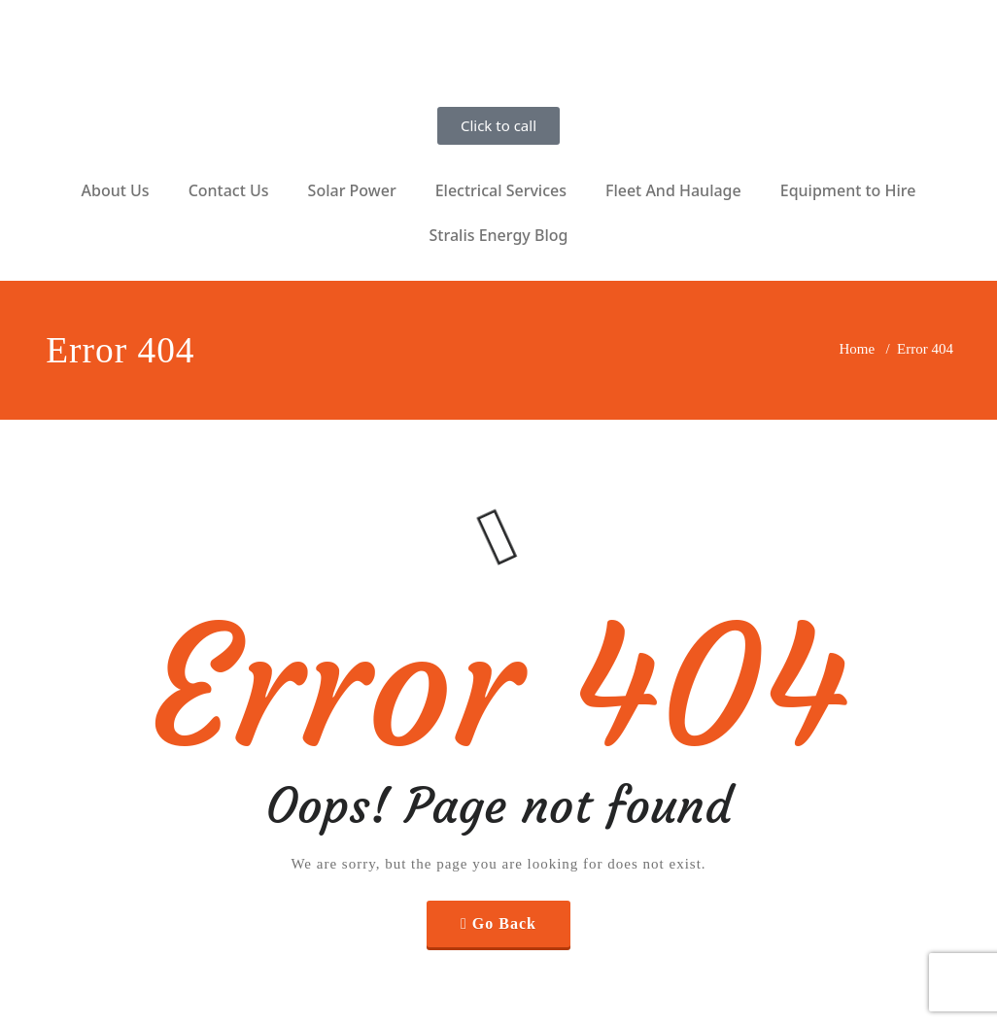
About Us (116, 190)
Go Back (504, 923)
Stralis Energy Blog (499, 235)
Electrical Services (501, 190)
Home (858, 349)
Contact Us (229, 190)
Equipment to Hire (848, 190)
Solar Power (352, 190)
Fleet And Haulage (673, 190)
